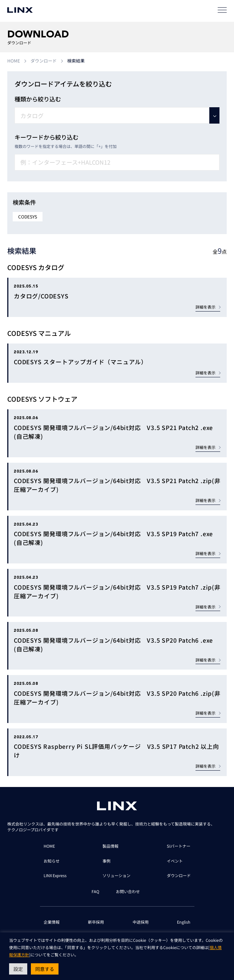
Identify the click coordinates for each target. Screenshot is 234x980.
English (183, 922)
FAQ (95, 891)
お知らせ (52, 861)
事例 (106, 861)
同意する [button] (44, 968)
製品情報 (110, 846)
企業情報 (52, 922)
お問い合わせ (128, 891)
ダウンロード (44, 60)
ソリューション (116, 875)
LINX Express (55, 875)
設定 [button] (18, 968)
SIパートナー (178, 846)
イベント (175, 861)
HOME (13, 60)
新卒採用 (96, 922)
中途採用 (141, 922)
